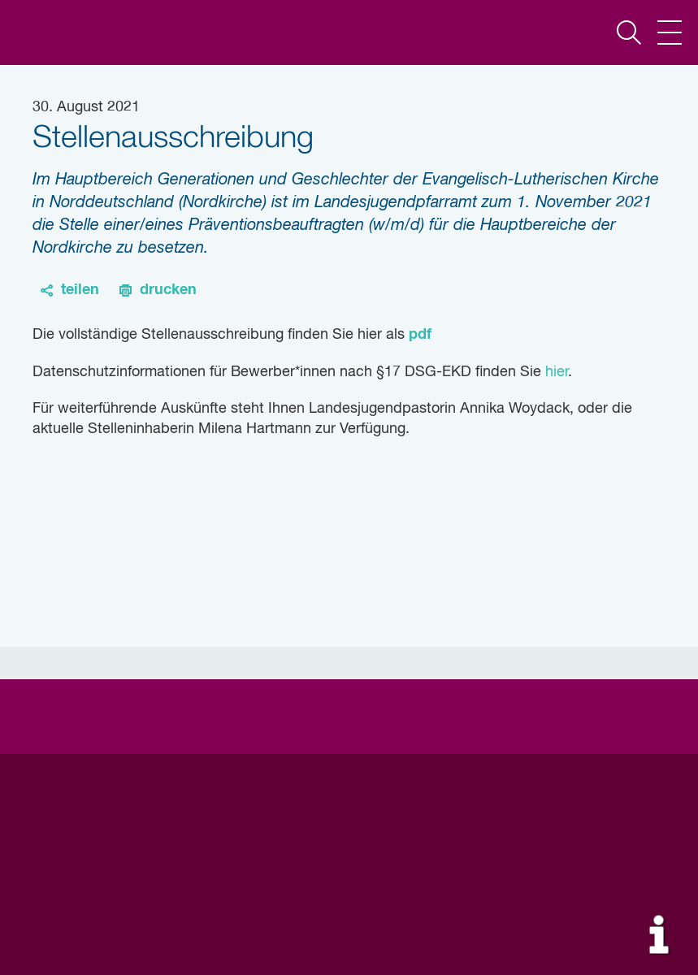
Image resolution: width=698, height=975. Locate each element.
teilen (80, 290)
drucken (168, 290)
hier (556, 372)
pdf (420, 334)
